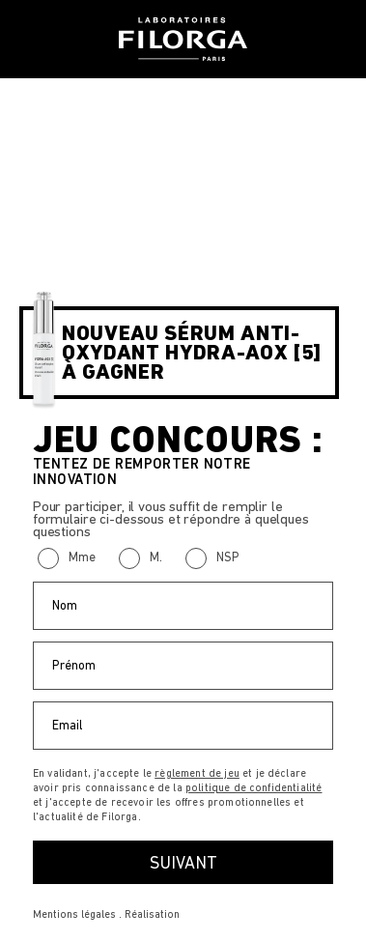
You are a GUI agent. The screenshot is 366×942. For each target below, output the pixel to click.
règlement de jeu (197, 773)
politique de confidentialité (254, 787)
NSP (227, 557)
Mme (82, 557)
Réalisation (152, 914)
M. (156, 557)
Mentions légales (74, 914)
